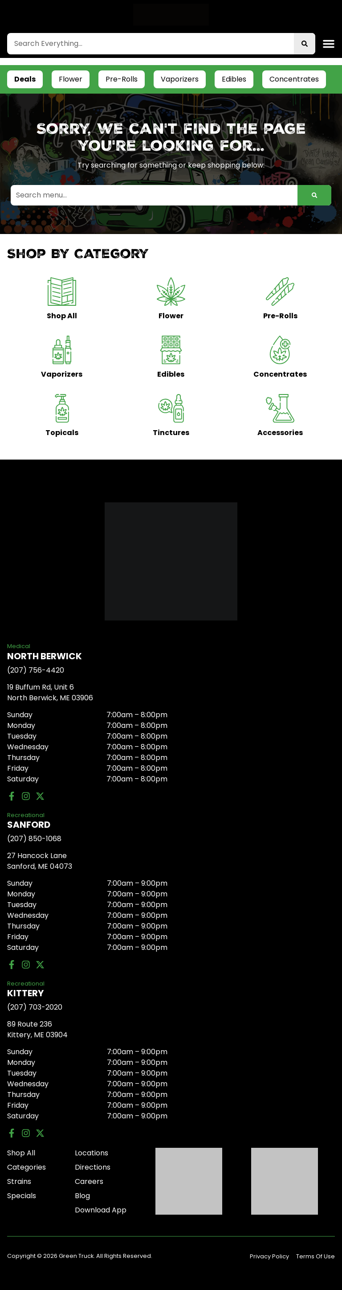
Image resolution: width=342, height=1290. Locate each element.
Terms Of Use (315, 1256)
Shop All (21, 1153)
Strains (19, 1181)
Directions (92, 1167)
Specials (21, 1196)
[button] (328, 43)
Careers (89, 1181)
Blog (82, 1196)
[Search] (304, 43)
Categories (26, 1167)
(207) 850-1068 (34, 839)
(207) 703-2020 (34, 1007)
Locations (91, 1153)
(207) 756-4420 (35, 670)
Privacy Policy (269, 1256)
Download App (100, 1210)
